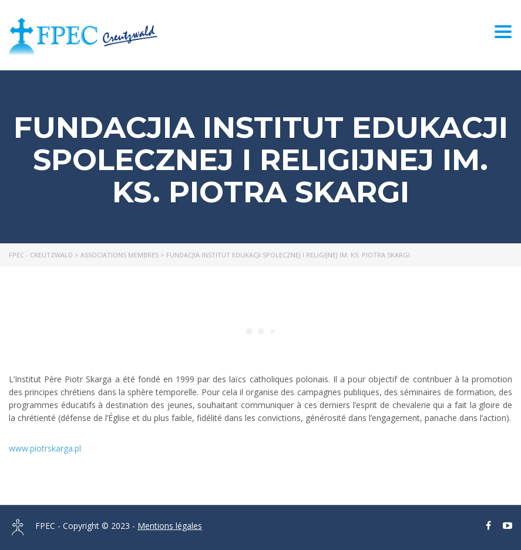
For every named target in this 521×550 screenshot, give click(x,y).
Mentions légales (169, 525)
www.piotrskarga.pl (45, 448)
